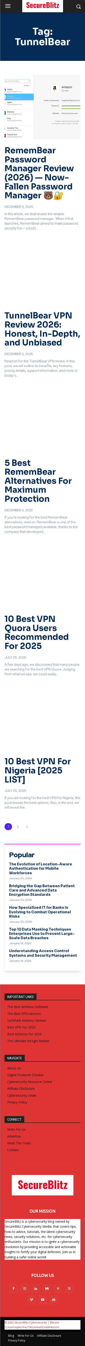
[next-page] (27, 826)
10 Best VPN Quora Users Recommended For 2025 (37, 632)
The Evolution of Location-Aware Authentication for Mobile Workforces (40, 868)
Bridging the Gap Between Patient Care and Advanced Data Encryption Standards (42, 890)
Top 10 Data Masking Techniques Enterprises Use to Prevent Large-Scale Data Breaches (42, 933)
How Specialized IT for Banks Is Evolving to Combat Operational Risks (40, 912)
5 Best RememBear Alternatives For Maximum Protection (38, 481)
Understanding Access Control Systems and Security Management (43, 953)
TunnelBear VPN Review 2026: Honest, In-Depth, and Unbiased (42, 329)
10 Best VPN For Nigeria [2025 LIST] (38, 770)
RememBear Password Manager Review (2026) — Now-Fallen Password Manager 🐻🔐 (39, 173)
